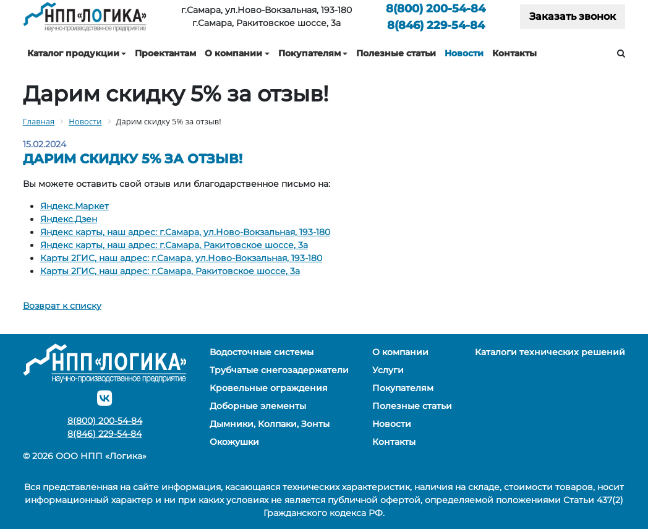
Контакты (514, 53)
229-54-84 (436, 25)
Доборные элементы (258, 405)
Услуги (388, 370)
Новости (464, 53)
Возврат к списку (62, 305)
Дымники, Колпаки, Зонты (270, 423)
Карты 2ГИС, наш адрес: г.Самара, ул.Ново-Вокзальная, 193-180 (181, 258)
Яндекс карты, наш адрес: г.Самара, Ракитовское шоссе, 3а (174, 245)
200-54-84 (435, 8)
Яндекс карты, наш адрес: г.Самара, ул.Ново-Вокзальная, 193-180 (185, 232)
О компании (233, 53)
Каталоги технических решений (550, 352)
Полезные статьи (396, 53)
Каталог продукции (73, 53)
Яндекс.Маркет (74, 206)
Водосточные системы (261, 352)
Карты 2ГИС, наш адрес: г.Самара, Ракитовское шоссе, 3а (170, 271)
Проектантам (165, 53)
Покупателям (309, 53)
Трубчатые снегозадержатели (279, 370)
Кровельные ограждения (269, 388)
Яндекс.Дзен (68, 219)
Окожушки (234, 441)
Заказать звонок (572, 16)
